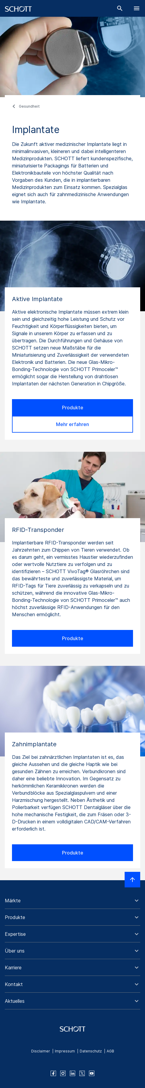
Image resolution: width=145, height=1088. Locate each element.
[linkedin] (72, 1073)
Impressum (65, 1051)
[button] (72, 900)
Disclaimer (40, 1051)
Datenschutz (91, 1051)
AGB (110, 1051)
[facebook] (53, 1073)
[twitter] (82, 1073)
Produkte (72, 408)
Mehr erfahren (72, 424)
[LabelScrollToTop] (132, 879)
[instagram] (63, 1073)
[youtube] (91, 1073)
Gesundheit (29, 106)
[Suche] (119, 8)
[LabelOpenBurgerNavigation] (136, 8)
